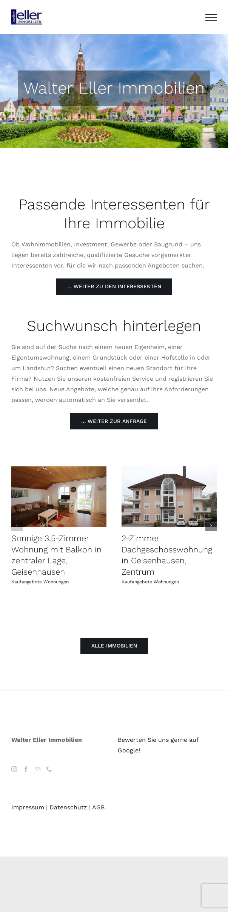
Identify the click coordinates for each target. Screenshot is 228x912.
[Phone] (49, 769)
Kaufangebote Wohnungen (40, 581)
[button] (17, 525)
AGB (98, 807)
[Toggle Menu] (211, 17)
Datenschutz (68, 807)
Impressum (27, 807)
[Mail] (37, 769)
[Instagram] (14, 769)
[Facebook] (26, 769)
